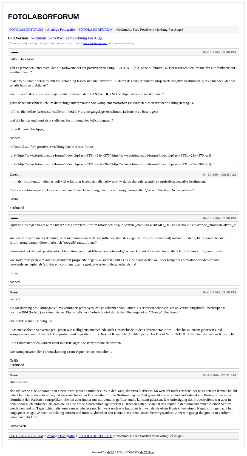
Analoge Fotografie (61, 29)
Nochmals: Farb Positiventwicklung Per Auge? (67, 38)
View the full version (95, 43)
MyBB (110, 452)
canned (15, 52)
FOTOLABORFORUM (43, 17)
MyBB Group (147, 452)
